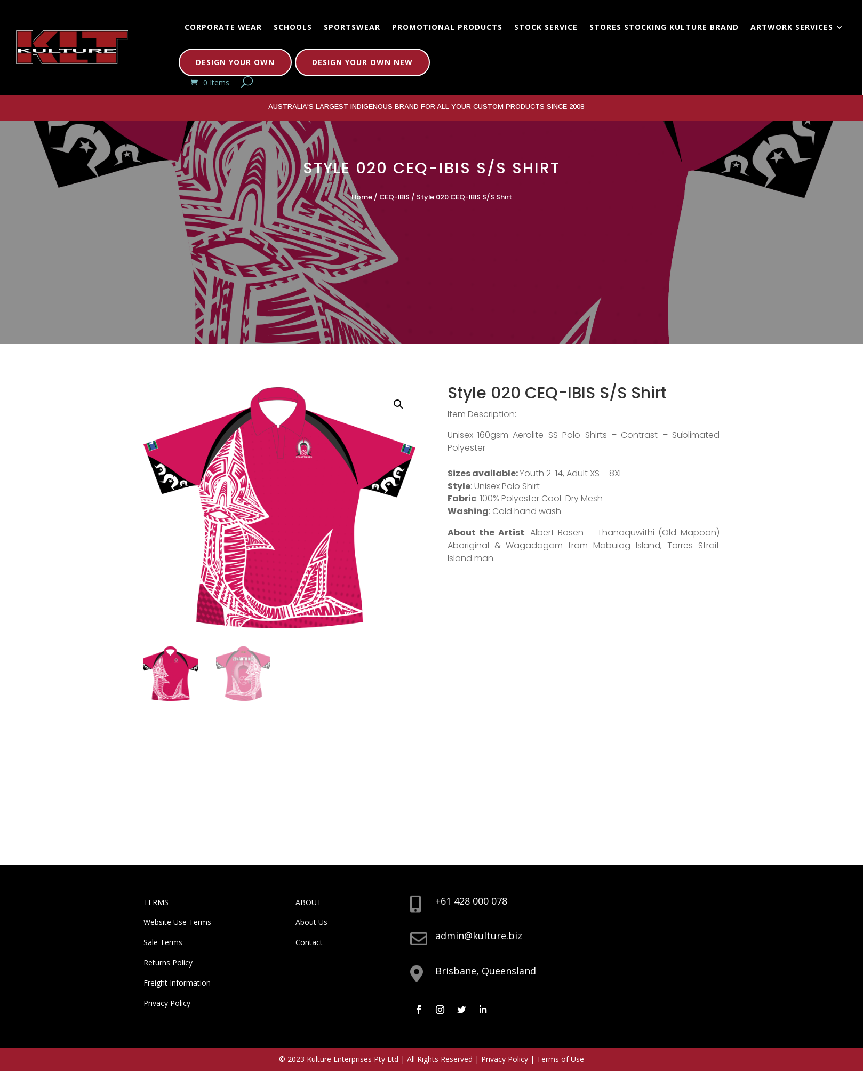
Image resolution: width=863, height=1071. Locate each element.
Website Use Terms (177, 922)
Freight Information (177, 983)
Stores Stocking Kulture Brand (664, 27)
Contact (309, 942)
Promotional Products (447, 27)
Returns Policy (168, 962)
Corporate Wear (223, 27)
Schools (293, 27)
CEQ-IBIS (394, 197)
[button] (398, 404)
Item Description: (482, 414)
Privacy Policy (166, 1003)
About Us (311, 922)
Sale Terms (162, 942)
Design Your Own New (362, 62)
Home (361, 197)
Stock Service (546, 27)
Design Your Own (235, 62)
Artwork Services (791, 27)
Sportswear (352, 27)
